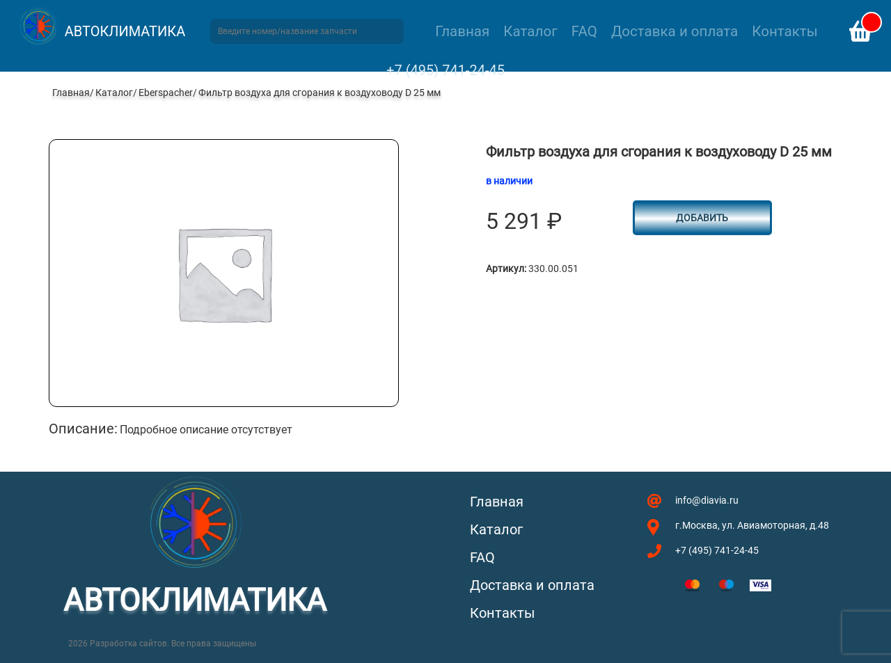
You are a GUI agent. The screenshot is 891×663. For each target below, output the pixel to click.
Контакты (784, 31)
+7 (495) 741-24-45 (445, 70)
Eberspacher (166, 92)
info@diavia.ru (707, 500)
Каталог (530, 31)
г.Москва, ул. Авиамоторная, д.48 (752, 525)
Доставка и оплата (674, 31)
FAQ (584, 31)
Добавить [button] (702, 217)
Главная (462, 31)
